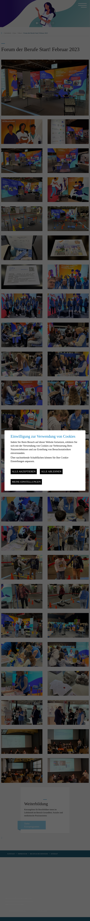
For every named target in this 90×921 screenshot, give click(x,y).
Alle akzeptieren (24, 471)
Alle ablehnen (51, 471)
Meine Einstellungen (26, 481)
